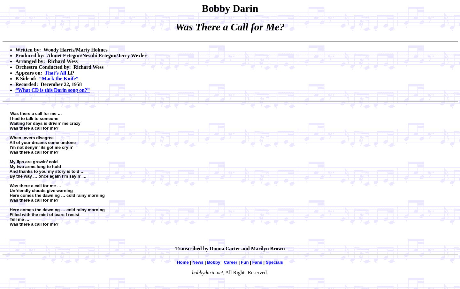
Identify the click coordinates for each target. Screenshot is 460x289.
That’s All (55, 73)
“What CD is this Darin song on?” (52, 90)
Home (183, 262)
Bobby (213, 262)
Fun (245, 262)
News (197, 262)
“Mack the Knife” (59, 78)
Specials (274, 262)
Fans (257, 262)
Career (230, 262)
